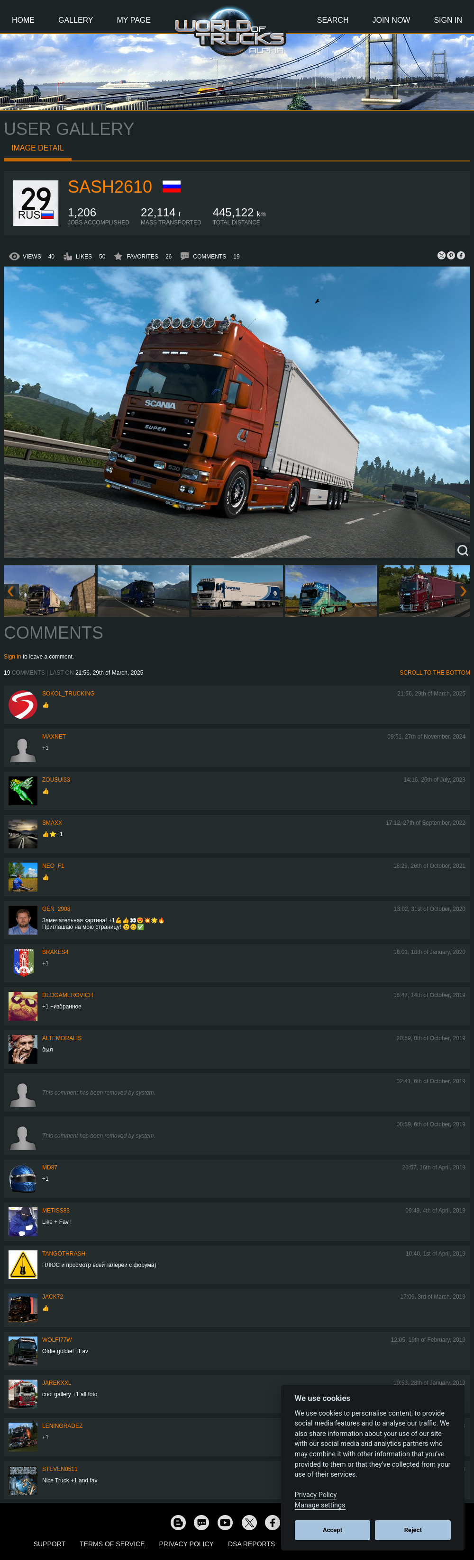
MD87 (49, 1167)
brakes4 (55, 952)
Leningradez (62, 1426)
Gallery (75, 20)
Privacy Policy (186, 1544)
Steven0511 (60, 1469)
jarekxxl (56, 1383)
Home (23, 20)
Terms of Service (112, 1544)
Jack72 (52, 1296)
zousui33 (56, 779)
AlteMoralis (62, 1038)
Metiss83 (56, 1210)
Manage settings (320, 1505)
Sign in (12, 656)
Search (333, 20)
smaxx (52, 823)
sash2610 (110, 186)
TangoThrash (63, 1253)
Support (49, 1544)
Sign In (448, 20)
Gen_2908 (56, 909)
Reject (413, 1529)
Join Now (391, 20)
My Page (134, 20)
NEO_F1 (53, 866)
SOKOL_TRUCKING (68, 693)
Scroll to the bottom (435, 672)
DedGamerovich (67, 995)
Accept (332, 1529)
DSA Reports (251, 1544)
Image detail (37, 148)
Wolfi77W (57, 1340)
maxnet (54, 736)
